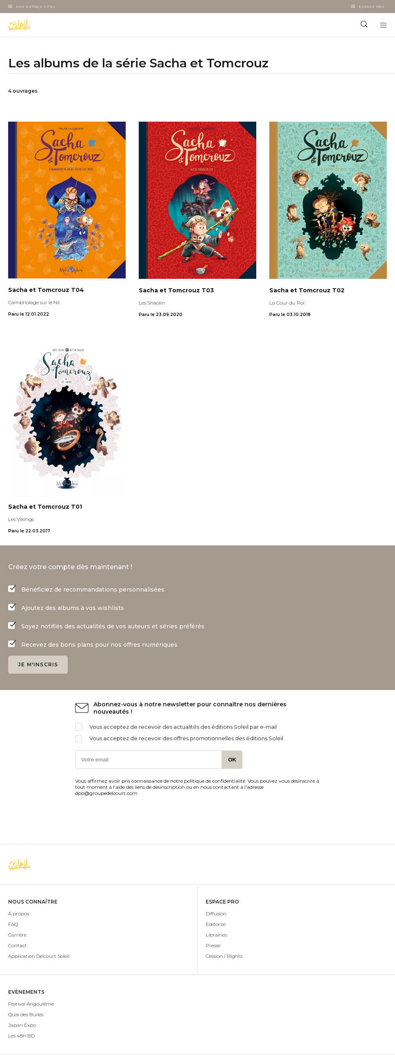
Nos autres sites (36, 6)
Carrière (17, 935)
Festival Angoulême (31, 1004)
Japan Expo (22, 1025)
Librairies (216, 935)
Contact (17, 945)
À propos (18, 913)
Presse (213, 945)
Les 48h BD (21, 1036)
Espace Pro (371, 6)
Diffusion (216, 913)
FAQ (13, 924)
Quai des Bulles (25, 1014)
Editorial (216, 924)
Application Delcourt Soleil (38, 956)
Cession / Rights (224, 956)
